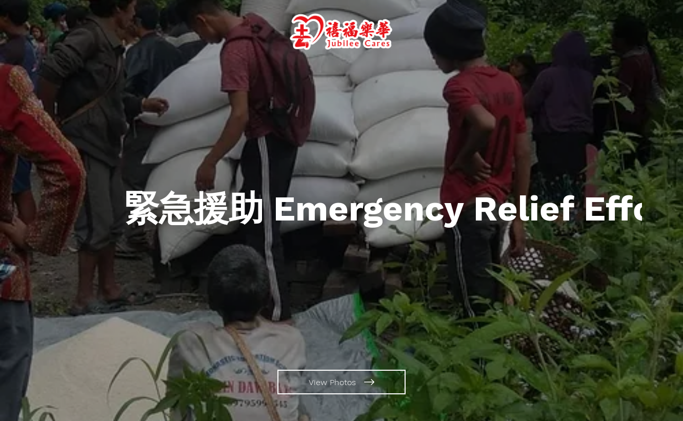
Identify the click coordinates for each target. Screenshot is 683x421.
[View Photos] (341, 382)
